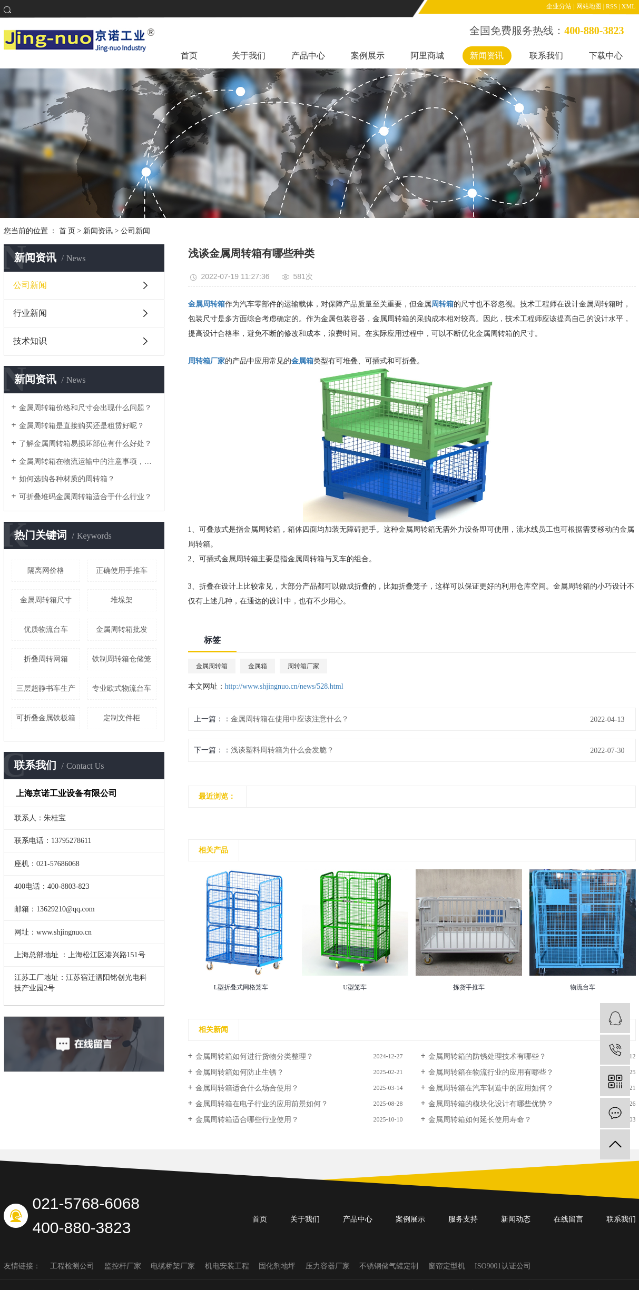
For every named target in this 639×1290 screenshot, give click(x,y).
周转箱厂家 (303, 666)
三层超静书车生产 (45, 688)
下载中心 (606, 55)
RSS (611, 6)
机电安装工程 (228, 1266)
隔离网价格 (45, 570)
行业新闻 (30, 313)
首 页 (67, 231)
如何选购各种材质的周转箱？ (67, 479)
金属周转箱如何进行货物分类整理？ (254, 1056)
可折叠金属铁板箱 (45, 718)
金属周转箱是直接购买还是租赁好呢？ (81, 426)
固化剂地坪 (278, 1266)
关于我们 (249, 55)
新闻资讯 (487, 55)
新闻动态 (515, 1219)
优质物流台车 (46, 629)
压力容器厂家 (329, 1266)
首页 (189, 55)
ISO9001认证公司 (503, 1266)
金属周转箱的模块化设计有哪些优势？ (491, 1104)
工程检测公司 (73, 1266)
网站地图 (589, 6)
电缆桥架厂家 (174, 1266)
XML (629, 6)
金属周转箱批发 (122, 629)
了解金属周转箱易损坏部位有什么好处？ (85, 444)
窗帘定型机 (447, 1266)
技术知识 (30, 340)
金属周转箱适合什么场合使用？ (247, 1088)
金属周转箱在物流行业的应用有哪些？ (491, 1072)
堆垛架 (122, 600)
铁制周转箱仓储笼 (121, 659)
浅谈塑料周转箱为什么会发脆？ (282, 750)
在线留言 (568, 1219)
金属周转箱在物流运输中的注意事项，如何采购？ (87, 461)
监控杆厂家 (123, 1266)
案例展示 (368, 55)
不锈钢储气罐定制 (389, 1266)
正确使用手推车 (122, 570)
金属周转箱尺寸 (46, 600)
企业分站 (559, 6)
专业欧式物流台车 (121, 688)
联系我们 (546, 55)
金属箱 (257, 666)
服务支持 (463, 1219)
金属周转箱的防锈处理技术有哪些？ (487, 1056)
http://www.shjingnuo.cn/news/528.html (284, 686)
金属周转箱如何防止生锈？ (239, 1072)
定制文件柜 (121, 718)
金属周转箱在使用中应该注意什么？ (290, 719)
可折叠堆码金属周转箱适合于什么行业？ (85, 497)
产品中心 (308, 55)
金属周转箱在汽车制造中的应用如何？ (491, 1088)
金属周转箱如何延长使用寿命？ (480, 1120)
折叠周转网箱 (46, 659)
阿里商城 (427, 55)
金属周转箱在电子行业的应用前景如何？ (261, 1104)
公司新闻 (135, 231)
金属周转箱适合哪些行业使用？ (247, 1120)
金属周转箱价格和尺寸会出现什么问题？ (85, 408)
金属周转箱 (212, 666)
